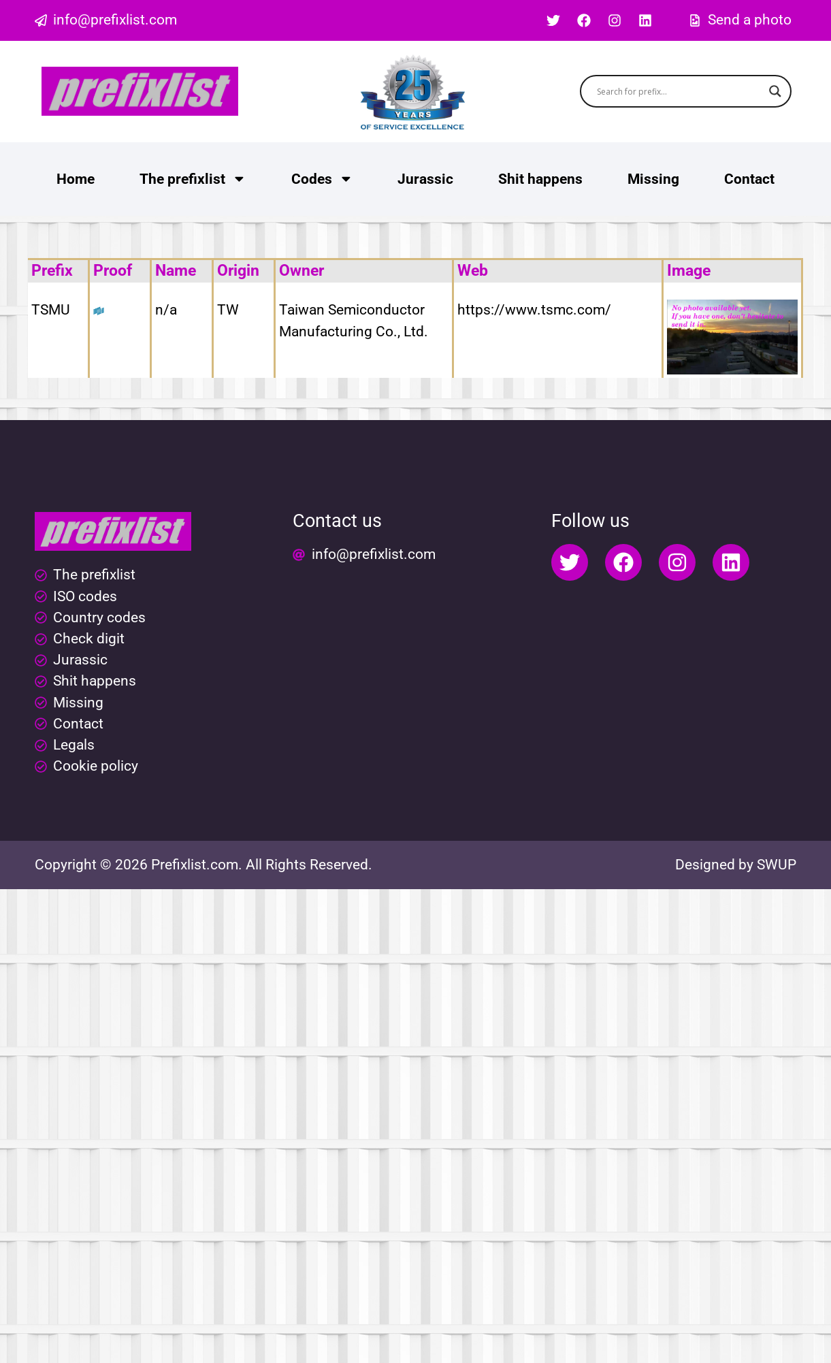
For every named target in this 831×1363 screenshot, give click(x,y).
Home (75, 179)
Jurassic (425, 179)
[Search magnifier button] (775, 91)
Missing (653, 179)
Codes (322, 179)
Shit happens (540, 179)
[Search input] (679, 91)
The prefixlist (193, 179)
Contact (749, 179)
